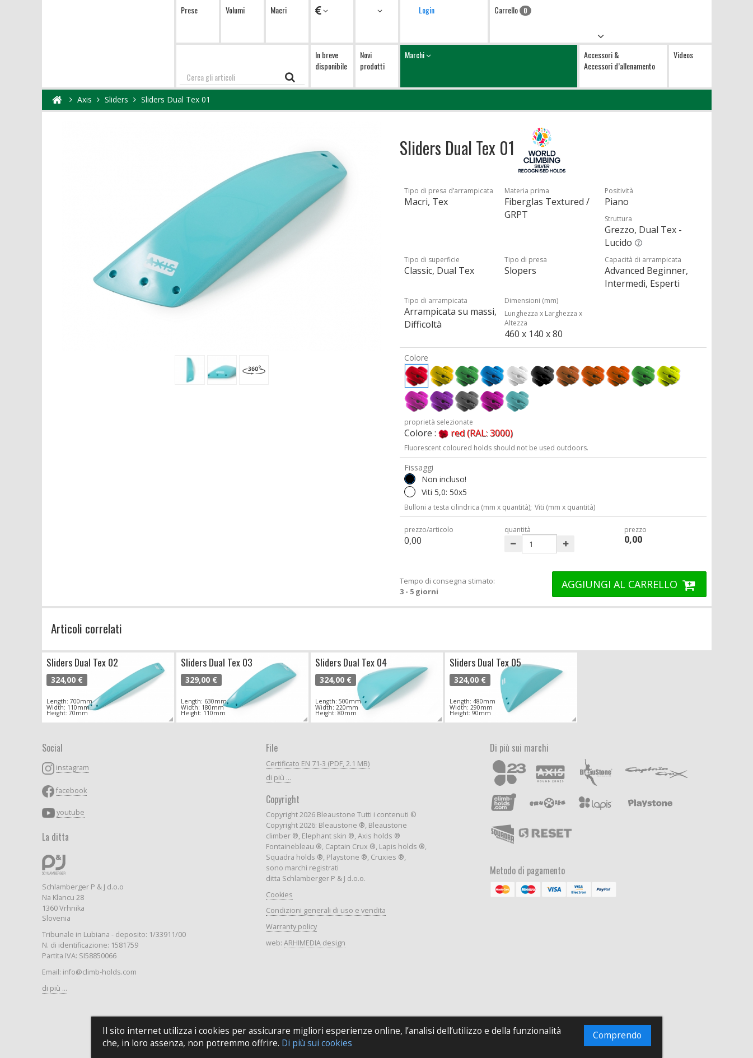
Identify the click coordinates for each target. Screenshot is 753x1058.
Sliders (116, 99)
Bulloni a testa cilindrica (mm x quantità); (468, 507)
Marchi (489, 66)
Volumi (235, 10)
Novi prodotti (372, 60)
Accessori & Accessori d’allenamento (619, 60)
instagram (72, 767)
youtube (71, 812)
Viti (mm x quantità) (565, 507)
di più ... (54, 988)
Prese (189, 10)
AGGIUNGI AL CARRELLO (630, 584)
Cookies (279, 894)
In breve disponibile (331, 60)
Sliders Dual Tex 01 (176, 99)
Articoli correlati (86, 628)
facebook (71, 790)
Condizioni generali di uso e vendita (326, 910)
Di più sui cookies (317, 1043)
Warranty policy (291, 926)
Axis (84, 99)
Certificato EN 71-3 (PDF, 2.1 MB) (318, 763)
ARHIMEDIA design (314, 943)
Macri (278, 10)
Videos (683, 54)
